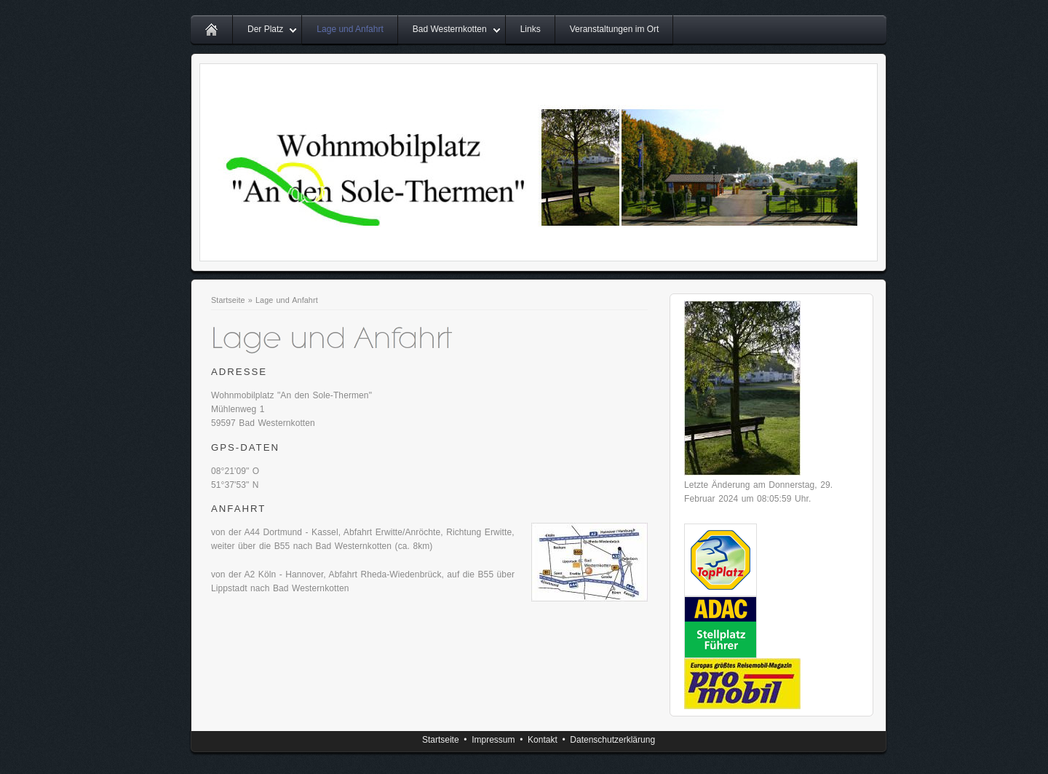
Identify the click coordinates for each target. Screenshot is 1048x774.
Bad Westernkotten (450, 29)
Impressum (493, 740)
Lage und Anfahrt (350, 29)
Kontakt (542, 740)
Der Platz (265, 29)
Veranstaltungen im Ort (614, 29)
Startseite (228, 300)
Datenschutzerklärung (612, 740)
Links (530, 29)
